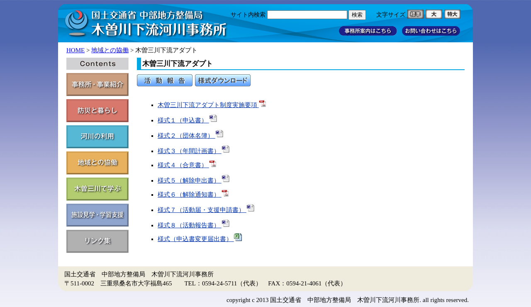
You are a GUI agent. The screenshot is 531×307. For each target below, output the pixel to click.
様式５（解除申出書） (194, 180)
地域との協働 (110, 50)
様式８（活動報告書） (194, 225)
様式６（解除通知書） (194, 194)
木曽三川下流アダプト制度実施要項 (212, 105)
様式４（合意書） (187, 165)
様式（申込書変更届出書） (200, 239)
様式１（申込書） (187, 120)
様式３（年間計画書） (194, 151)
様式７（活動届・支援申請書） (206, 210)
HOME (75, 50)
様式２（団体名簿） (191, 135)
